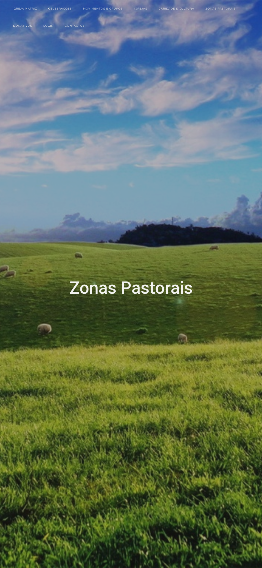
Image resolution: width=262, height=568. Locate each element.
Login (24, 257)
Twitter (27, 407)
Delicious (36, 415)
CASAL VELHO (91, 283)
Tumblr (52, 407)
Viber (19, 424)
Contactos (28, 265)
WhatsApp (61, 415)
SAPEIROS (87, 363)
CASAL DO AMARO (96, 260)
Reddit (19, 415)
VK (52, 415)
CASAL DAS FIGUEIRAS (100, 237)
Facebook (19, 407)
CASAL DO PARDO (95, 271)
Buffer (44, 415)
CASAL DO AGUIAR (96, 248)
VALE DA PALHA (93, 374)
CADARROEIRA (92, 214)
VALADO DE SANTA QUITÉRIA (107, 386)
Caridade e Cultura (36, 234)
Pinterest (36, 407)
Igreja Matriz (25, 8)
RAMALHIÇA (89, 340)
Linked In (44, 407)
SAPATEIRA (88, 351)
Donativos (29, 249)
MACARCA (87, 317)
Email (27, 424)
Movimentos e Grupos (39, 218)
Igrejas (25, 226)
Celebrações (30, 210)
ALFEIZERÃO (90, 202)
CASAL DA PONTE (95, 225)
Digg (61, 407)
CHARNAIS (88, 294)
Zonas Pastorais (33, 241)
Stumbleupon (27, 415)
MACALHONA (91, 305)
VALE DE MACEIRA (96, 397)
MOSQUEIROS (91, 328)
